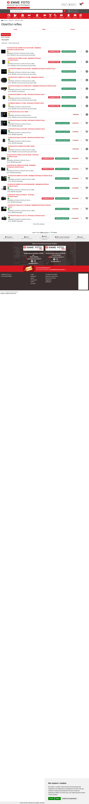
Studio (55, 16)
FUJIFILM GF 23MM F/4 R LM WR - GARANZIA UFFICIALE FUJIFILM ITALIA (30, 175)
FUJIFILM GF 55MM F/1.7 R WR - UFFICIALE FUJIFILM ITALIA (26, 94)
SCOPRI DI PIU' (33, 263)
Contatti (33, 283)
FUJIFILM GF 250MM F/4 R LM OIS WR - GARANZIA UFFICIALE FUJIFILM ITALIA (31, 68)
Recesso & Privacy (50, 278)
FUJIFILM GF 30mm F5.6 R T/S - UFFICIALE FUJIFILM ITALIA (26, 215)
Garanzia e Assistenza (51, 276)
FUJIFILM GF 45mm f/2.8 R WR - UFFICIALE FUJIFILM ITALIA (26, 129)
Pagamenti (48, 280)
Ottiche (29, 16)
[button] (64, 11)
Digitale (9, 16)
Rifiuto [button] (58, 798)
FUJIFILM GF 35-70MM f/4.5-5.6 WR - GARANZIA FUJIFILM (26, 77)
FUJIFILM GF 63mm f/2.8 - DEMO (18, 112)
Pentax (73, 29)
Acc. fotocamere (37, 16)
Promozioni (34, 280)
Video (44, 16)
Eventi (32, 281)
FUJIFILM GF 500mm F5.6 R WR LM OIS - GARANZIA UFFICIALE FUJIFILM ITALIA (32, 86)
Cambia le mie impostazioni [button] (69, 798)
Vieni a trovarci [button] (73, 11)
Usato (80, 16)
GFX (12, 37)
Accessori (68, 16)
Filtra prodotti (6, 34)
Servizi (32, 278)
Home (5, 20)
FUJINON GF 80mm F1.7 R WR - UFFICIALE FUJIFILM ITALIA (26, 103)
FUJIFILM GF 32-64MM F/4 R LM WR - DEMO (21, 146)
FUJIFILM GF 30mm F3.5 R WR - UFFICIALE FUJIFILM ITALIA (26, 137)
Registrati (33, 276)
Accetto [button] (51, 798)
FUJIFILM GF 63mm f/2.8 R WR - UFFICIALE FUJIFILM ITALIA (26, 120)
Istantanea (22, 16)
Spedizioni (48, 281)
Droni (50, 16)
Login (32, 274)
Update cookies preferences (8, 293)
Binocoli (75, 16)
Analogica (15, 16)
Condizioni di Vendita (51, 274)
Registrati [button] (72, 4)
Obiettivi (11, 20)
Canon (15, 29)
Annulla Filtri (16, 34)
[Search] (36, 11)
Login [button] (64, 4)
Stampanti (61, 16)
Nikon (44, 29)
